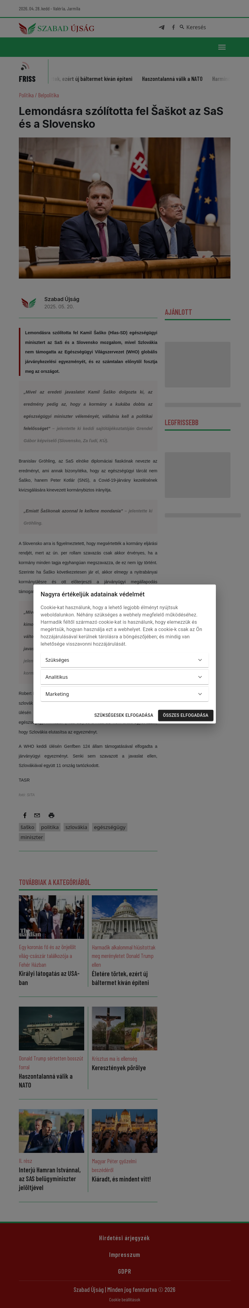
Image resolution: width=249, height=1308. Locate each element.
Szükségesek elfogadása (124, 715)
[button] (125, 660)
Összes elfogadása (185, 715)
